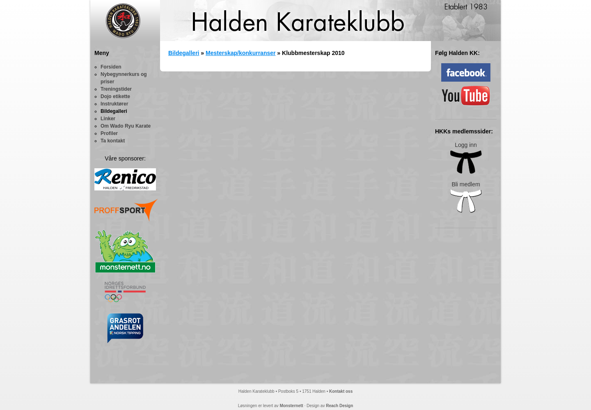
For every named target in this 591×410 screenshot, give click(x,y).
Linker (108, 118)
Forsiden (111, 67)
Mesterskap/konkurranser (240, 53)
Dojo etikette (115, 96)
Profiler (109, 133)
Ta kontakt (113, 141)
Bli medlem (465, 197)
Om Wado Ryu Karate (126, 126)
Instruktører (114, 104)
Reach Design (339, 405)
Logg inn (465, 158)
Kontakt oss (341, 391)
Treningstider (116, 89)
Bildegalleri (114, 111)
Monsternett (291, 405)
